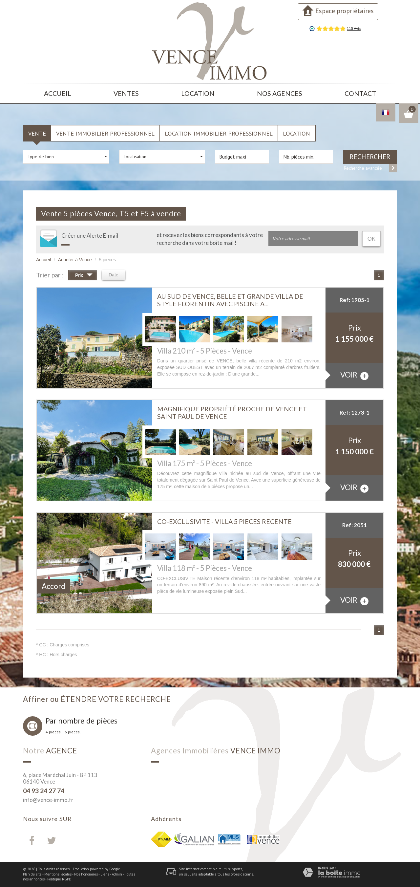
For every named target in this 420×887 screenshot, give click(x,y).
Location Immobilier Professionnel (219, 133)
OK (371, 239)
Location (198, 93)
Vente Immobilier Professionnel (105, 133)
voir (354, 375)
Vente (37, 133)
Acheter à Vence (75, 259)
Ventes (126, 93)
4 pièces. (54, 732)
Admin (117, 874)
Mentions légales (58, 874)
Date (113, 274)
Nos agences (279, 93)
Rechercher (369, 156)
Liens (104, 874)
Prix (84, 275)
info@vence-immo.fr (48, 799)
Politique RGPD (59, 879)
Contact (360, 93)
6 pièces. (73, 732)
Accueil (57, 93)
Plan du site (32, 874)
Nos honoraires (86, 874)
